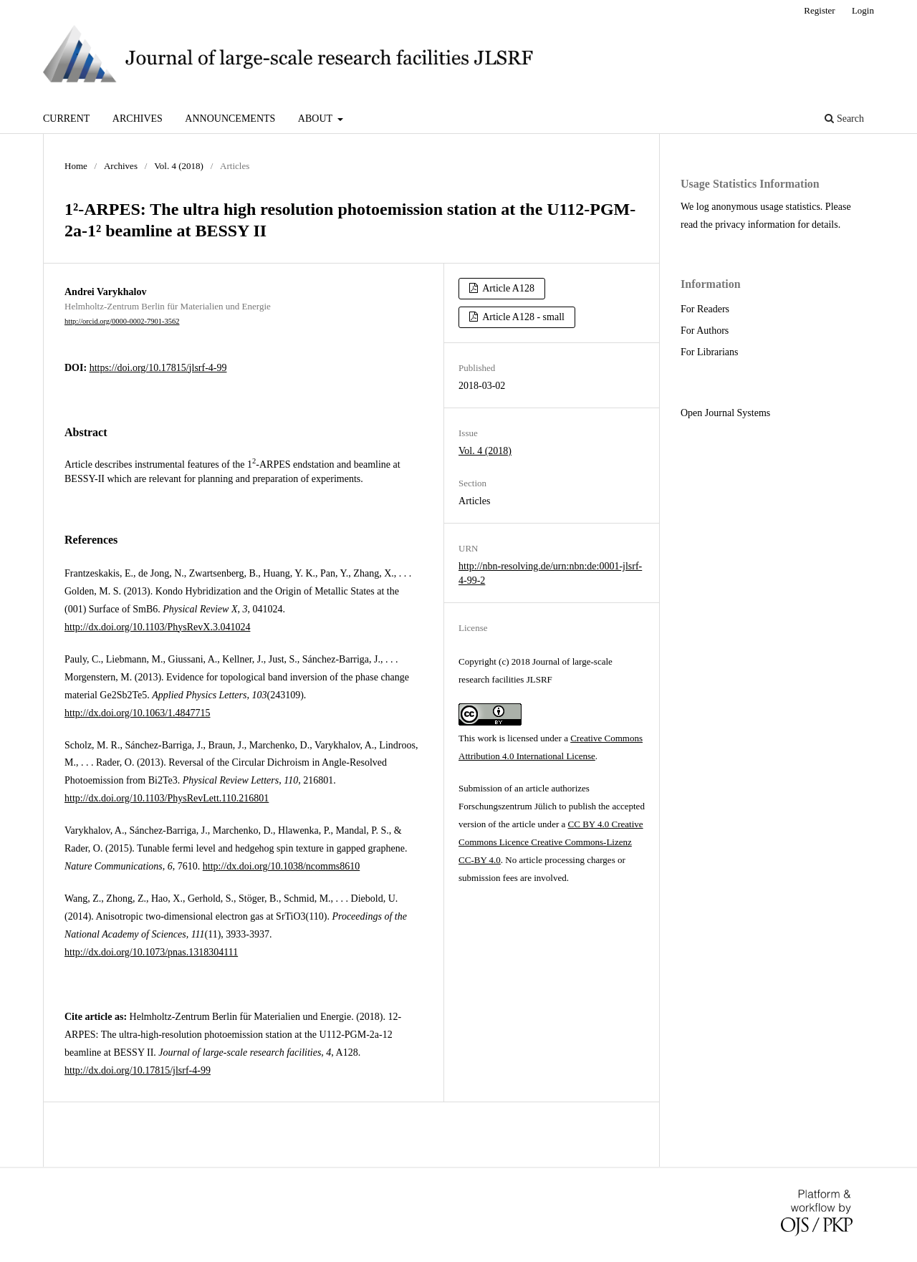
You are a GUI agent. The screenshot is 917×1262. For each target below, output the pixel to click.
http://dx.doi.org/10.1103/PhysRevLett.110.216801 (166, 798)
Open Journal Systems (725, 413)
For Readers (705, 309)
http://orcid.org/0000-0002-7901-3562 (122, 321)
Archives (137, 118)
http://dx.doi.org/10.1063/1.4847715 (137, 713)
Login (863, 10)
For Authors (705, 330)
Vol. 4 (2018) (178, 165)
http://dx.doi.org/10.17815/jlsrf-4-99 (137, 1070)
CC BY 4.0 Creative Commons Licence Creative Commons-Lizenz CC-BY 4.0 (550, 842)
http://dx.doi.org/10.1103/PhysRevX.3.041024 (157, 627)
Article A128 (507, 288)
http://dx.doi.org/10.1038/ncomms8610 (281, 866)
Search (844, 118)
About (316, 118)
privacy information (755, 224)
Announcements (230, 118)
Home (75, 165)
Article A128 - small (523, 317)
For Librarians (709, 352)
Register (819, 10)
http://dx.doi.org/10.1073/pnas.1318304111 (151, 952)
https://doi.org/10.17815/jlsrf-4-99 (158, 367)
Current (66, 118)
